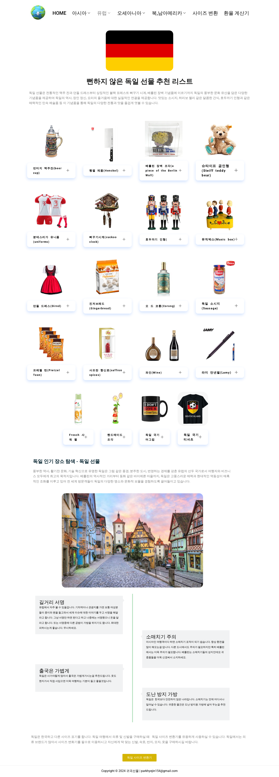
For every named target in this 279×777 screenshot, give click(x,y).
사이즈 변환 (205, 13)
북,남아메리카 (169, 13)
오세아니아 (131, 13)
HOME (59, 13)
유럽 (103, 13)
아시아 (81, 13)
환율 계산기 (236, 13)
